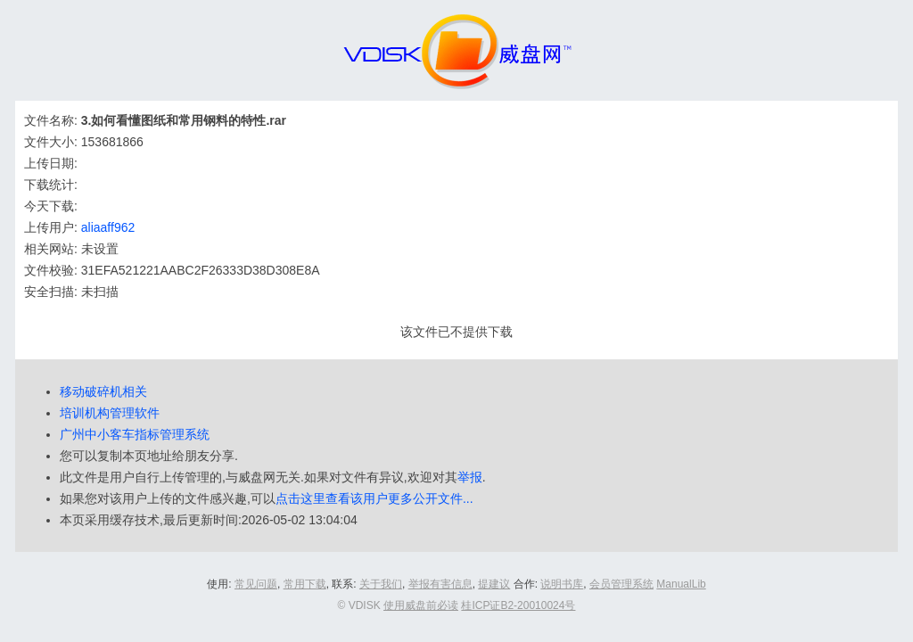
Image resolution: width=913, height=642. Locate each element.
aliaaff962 (108, 227)
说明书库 (561, 584)
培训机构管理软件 (110, 413)
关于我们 (380, 584)
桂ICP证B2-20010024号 (518, 605)
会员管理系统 (621, 584)
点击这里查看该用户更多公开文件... (374, 498)
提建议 (494, 584)
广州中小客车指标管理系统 (135, 434)
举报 (469, 477)
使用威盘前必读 (420, 605)
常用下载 (305, 584)
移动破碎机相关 (103, 391)
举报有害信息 (440, 584)
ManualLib (680, 584)
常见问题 (255, 584)
